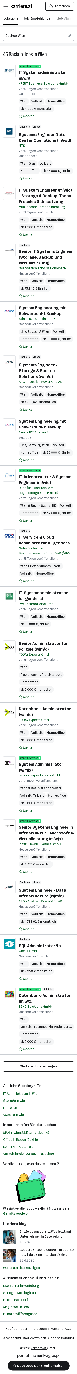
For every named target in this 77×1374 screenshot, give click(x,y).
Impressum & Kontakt (46, 1329)
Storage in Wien (15, 1101)
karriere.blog (15, 1223)
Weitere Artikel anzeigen (21, 1268)
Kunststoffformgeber (20, 1314)
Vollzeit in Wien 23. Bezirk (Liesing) (28, 1154)
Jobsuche (10, 18)
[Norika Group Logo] (38, 1356)
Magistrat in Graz (16, 1307)
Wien (42, 54)
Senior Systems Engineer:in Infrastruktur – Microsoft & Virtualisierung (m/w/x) (46, 833)
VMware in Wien (14, 1115)
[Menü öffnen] (5, 6)
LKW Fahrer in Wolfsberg (21, 1286)
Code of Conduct (61, 1338)
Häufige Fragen (16, 1329)
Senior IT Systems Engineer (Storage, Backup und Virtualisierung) (46, 257)
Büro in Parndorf (15, 1300)
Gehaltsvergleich (16, 1213)
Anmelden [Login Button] (59, 6)
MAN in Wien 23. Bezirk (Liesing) (26, 1133)
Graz (32, 163)
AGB (68, 1329)
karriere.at (49, 1278)
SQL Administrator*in (40, 945)
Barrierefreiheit (35, 1338)
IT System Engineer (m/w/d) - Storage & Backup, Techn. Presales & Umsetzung (45, 196)
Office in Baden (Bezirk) (20, 1140)
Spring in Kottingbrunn (20, 1293)
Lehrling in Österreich (19, 1147)
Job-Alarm (65, 18)
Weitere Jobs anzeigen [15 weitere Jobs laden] (38, 1066)
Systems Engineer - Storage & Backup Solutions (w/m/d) (38, 370)
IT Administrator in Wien (21, 1094)
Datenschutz (11, 1338)
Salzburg (34, 332)
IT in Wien (10, 1108)
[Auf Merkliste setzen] (26, 116)
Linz (23, 332)
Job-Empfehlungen (37, 18)
